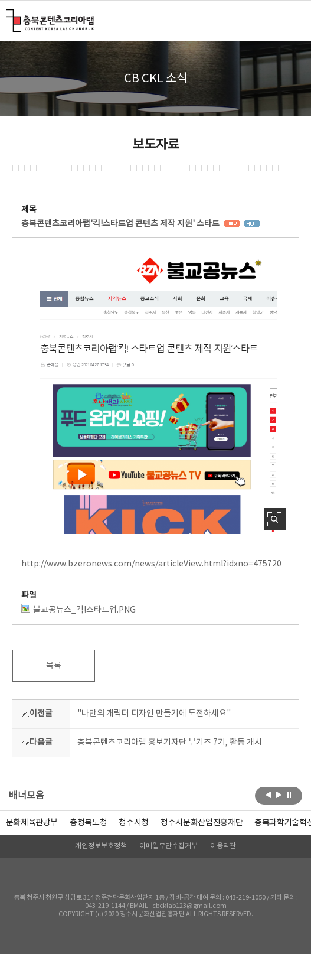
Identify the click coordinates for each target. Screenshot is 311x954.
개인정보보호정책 (101, 846)
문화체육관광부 (32, 823)
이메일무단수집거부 (168, 846)
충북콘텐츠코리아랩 (9, 16)
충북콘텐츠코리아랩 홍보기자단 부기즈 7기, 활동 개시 (169, 742)
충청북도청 (88, 823)
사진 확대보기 (274, 519)
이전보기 (268, 794)
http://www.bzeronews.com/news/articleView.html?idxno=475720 (151, 564)
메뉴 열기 (291, 20)
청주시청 (134, 823)
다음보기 (278, 794)
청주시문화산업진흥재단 (202, 823)
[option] (88, 823)
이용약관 (223, 846)
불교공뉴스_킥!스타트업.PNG (78, 609)
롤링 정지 (289, 794)
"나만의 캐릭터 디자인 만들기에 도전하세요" (154, 713)
